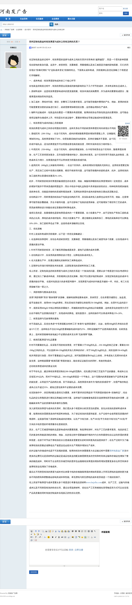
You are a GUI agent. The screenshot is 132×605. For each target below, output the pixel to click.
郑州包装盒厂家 (116, 451)
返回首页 (129, 593)
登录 (71, 550)
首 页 (8, 19)
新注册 (125, 9)
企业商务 (55, 19)
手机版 (116, 593)
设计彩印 (28, 30)
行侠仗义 (13, 48)
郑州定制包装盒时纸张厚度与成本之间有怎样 (49, 30)
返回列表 (125, 35)
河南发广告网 (9, 30)
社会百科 (23, 19)
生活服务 (39, 19)
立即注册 (79, 550)
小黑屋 (122, 593)
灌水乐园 (71, 19)
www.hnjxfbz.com (94, 482)
